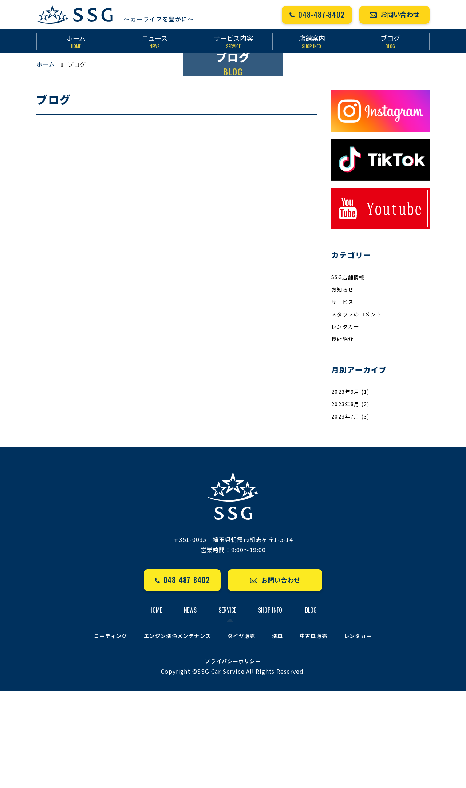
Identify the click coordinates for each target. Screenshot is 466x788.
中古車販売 (314, 733)
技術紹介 (342, 436)
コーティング (110, 733)
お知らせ (342, 386)
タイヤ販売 (242, 733)
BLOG (311, 707)
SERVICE (227, 707)
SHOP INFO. (270, 707)
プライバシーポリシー (233, 758)
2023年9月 (345, 488)
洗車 (277, 733)
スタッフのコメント (356, 411)
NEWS (190, 707)
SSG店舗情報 (348, 374)
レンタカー (345, 423)
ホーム (45, 161)
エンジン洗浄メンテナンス (177, 733)
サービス (342, 399)
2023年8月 (345, 501)
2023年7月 (345, 513)
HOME (155, 707)
